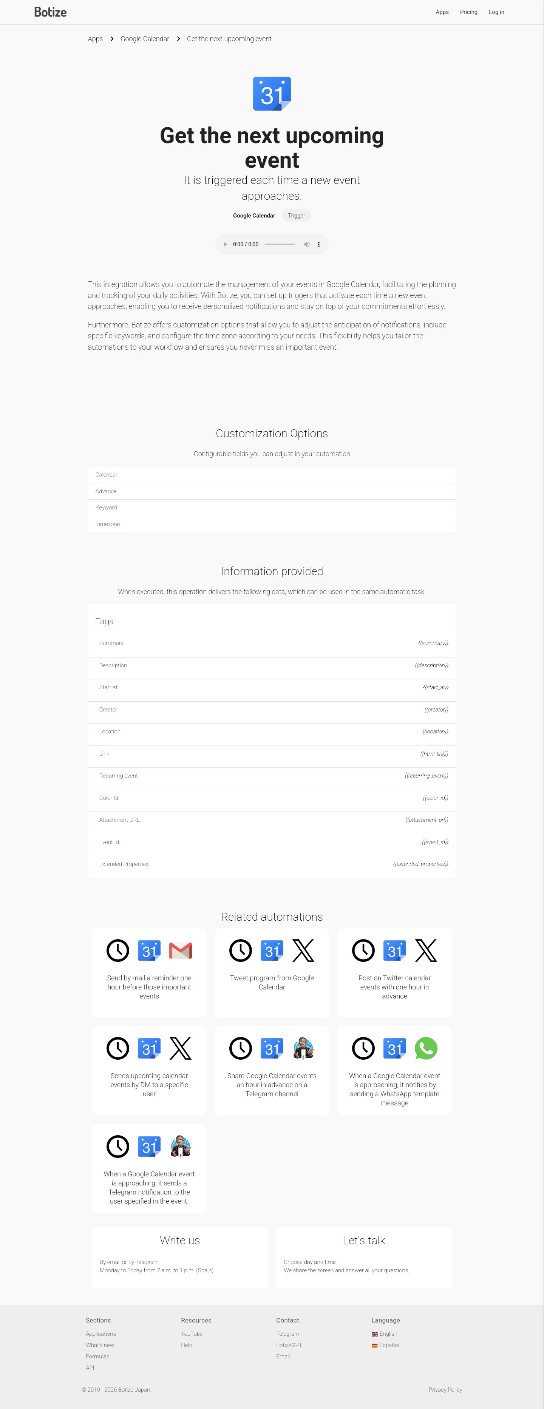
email (114, 1262)
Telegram (147, 1262)
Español (385, 1345)
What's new (100, 1345)
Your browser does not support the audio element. (272, 244)
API (90, 1367)
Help (186, 1345)
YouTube (191, 1333)
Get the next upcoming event (229, 39)
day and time (320, 1262)
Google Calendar (145, 39)
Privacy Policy (445, 1389)
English (384, 1333)
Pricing (469, 12)
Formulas (97, 1356)
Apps (442, 12)
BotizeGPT (289, 1345)
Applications (101, 1333)
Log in (496, 12)
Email (283, 1356)
